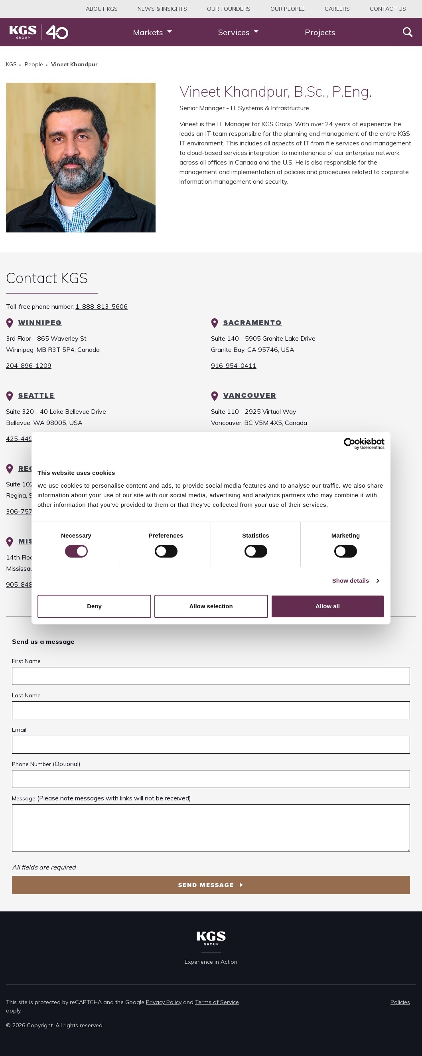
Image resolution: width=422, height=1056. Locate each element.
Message (23, 798)
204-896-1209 (28, 365)
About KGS (102, 8)
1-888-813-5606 (101, 306)
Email (19, 729)
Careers (337, 8)
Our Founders (228, 8)
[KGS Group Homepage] (39, 32)
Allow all (328, 606)
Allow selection (211, 606)
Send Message (207, 885)
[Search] (408, 32)
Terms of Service (217, 1002)
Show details (350, 580)
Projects (320, 32)
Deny (94, 606)
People (34, 64)
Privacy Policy (163, 1002)
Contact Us (388, 8)
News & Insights (162, 8)
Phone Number (31, 764)
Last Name (26, 695)
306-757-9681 (28, 511)
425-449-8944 (28, 439)
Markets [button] (149, 32)
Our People (287, 8)
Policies (400, 1002)
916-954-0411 (233, 365)
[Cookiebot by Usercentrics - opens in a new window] (350, 444)
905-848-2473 (28, 584)
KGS (11, 64)
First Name (26, 661)
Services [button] (235, 32)
